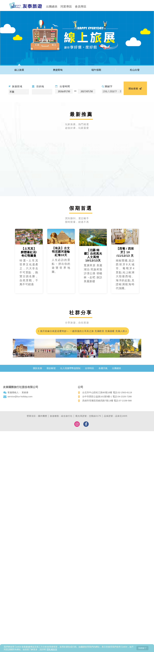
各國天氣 (103, 368)
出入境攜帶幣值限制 (70, 368)
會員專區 (80, 6)
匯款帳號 (51, 368)
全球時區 (89, 368)
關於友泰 (37, 368)
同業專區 (66, 6)
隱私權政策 (52, 649)
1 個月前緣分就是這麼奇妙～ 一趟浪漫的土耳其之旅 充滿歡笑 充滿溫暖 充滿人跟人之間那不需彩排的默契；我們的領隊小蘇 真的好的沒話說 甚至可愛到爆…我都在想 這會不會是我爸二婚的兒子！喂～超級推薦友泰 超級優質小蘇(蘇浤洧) (82, 332)
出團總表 (51, 6)
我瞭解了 (142, 648)
